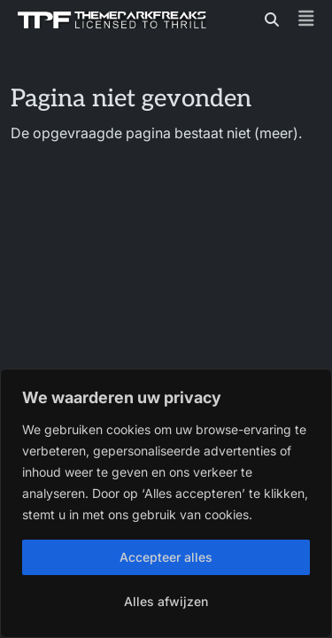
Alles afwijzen (166, 601)
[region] (166, 503)
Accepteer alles (166, 556)
